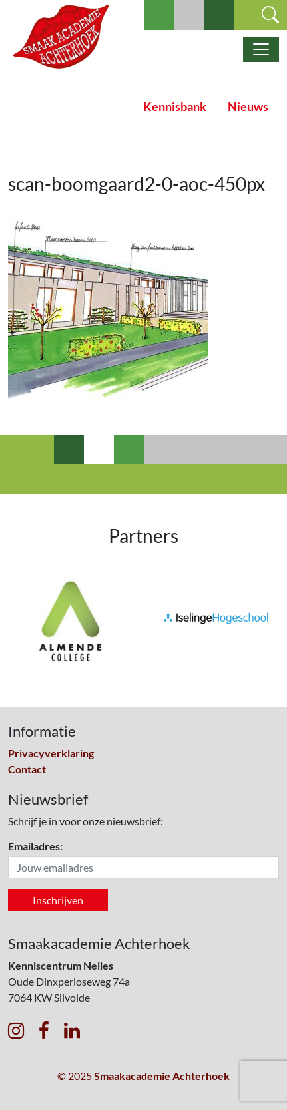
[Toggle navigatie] (261, 49)
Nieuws (248, 107)
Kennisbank (174, 107)
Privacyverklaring (51, 753)
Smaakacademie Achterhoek (162, 1075)
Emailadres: (35, 846)
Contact (27, 769)
